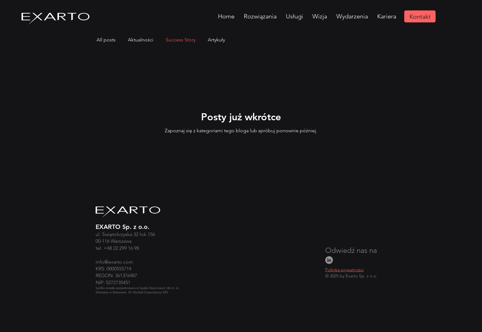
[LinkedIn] (329, 260)
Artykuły (216, 40)
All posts (106, 40)
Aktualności (140, 40)
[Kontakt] (420, 16)
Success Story (181, 40)
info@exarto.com (114, 262)
